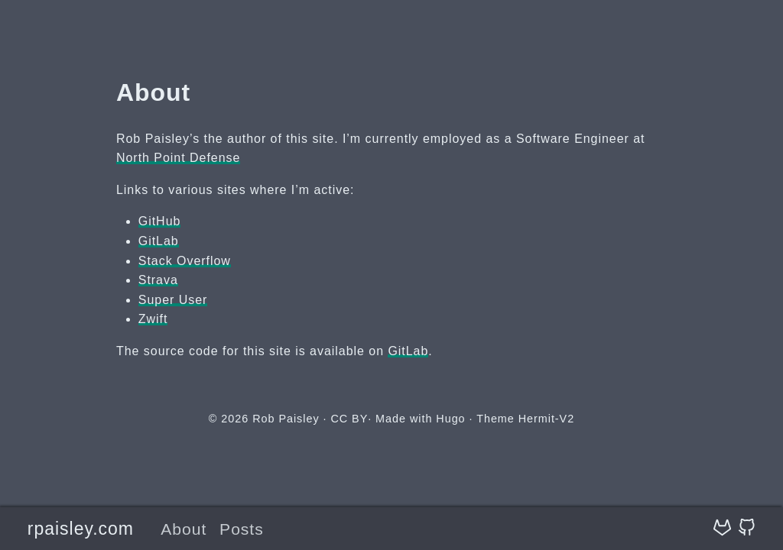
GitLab (158, 241)
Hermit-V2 (546, 418)
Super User (173, 299)
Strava (158, 279)
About (183, 529)
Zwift (153, 318)
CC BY (349, 418)
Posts (241, 529)
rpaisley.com (81, 529)
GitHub (159, 221)
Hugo (450, 418)
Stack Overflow (184, 260)
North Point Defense (178, 157)
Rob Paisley (285, 418)
